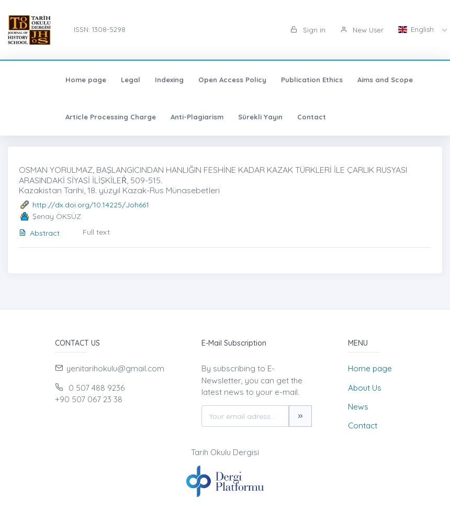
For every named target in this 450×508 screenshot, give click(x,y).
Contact (266, 117)
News (358, 407)
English (417, 29)
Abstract (39, 233)
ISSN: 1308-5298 (100, 29)
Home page (40, 79)
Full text (96, 232)
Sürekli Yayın (215, 117)
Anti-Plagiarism (151, 117)
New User (362, 30)
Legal (85, 79)
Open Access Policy (187, 79)
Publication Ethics (266, 79)
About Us (364, 388)
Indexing (123, 79)
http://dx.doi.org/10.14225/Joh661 (90, 204)
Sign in (307, 30)
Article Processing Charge (65, 117)
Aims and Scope (339, 79)
